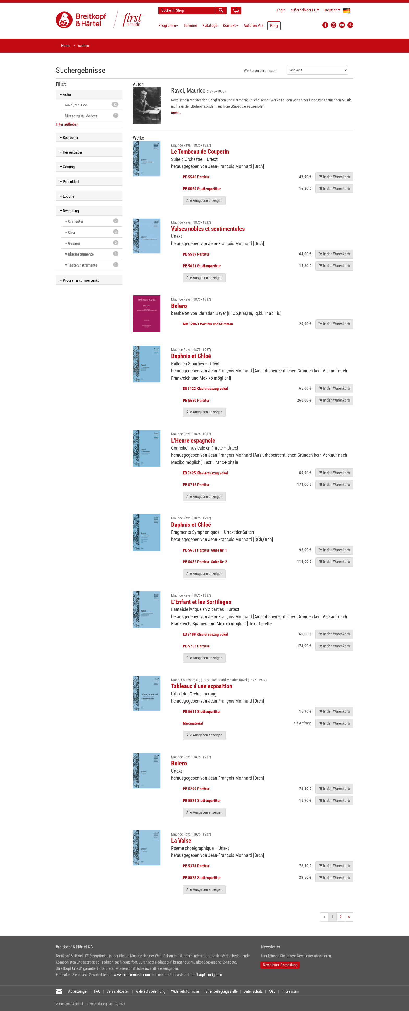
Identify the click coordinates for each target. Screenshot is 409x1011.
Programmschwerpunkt (79, 280)
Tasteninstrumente (82, 265)
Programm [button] (168, 25)
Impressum (290, 991)
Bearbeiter (69, 137)
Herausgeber (71, 152)
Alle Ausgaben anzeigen (204, 200)
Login (281, 10)
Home (65, 45)
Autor (65, 94)
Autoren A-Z (253, 25)
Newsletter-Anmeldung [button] (280, 964)
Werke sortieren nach (260, 70)
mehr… (176, 112)
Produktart (69, 181)
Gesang (74, 243)
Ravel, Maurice (91, 104)
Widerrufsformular (185, 991)
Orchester (75, 221)
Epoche (67, 196)
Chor (71, 232)
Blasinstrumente (81, 254)
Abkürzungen (78, 991)
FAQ (97, 991)
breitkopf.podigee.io (206, 974)
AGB (272, 991)
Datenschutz (253, 991)
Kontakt (230, 25)
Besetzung (69, 211)
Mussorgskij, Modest (91, 115)
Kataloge (210, 25)
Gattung (67, 167)
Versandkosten (117, 991)
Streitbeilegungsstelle (221, 991)
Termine (190, 25)
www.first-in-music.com (132, 974)
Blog (274, 25)
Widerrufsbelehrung (150, 991)
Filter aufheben (67, 124)
